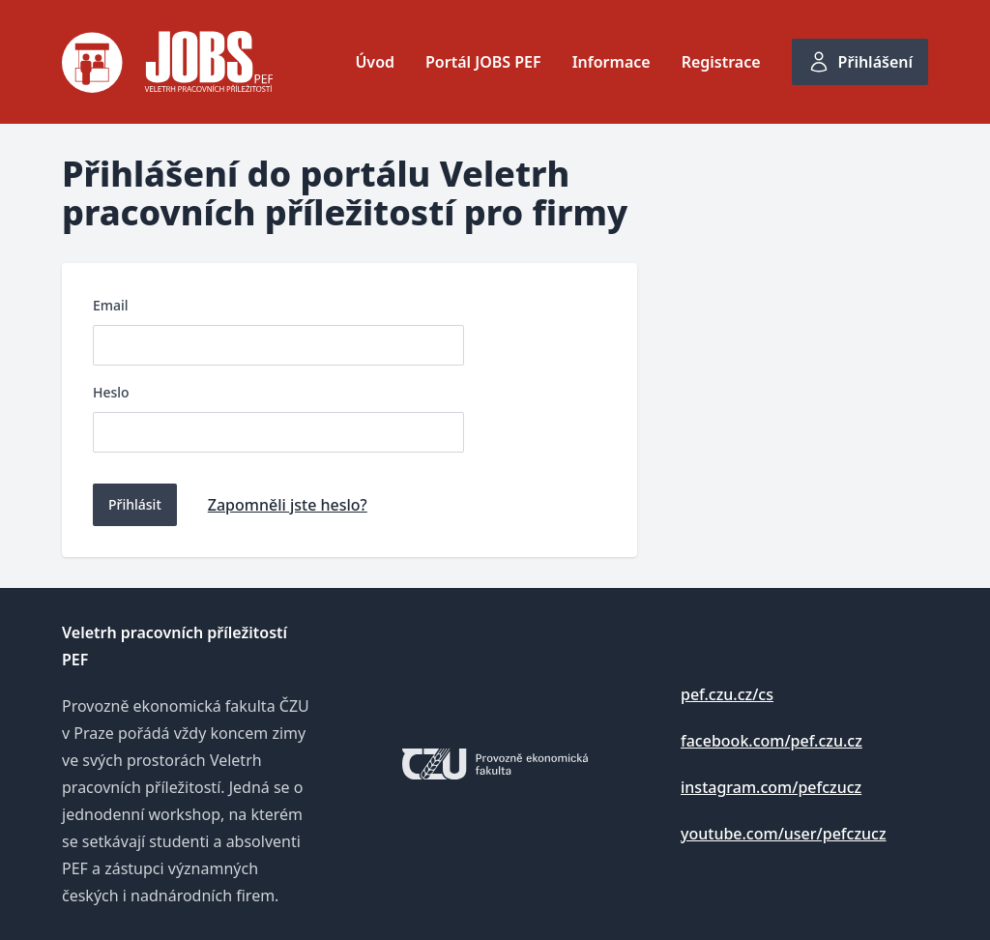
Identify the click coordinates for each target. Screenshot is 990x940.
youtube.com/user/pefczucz (784, 833)
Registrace (721, 62)
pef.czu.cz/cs (727, 694)
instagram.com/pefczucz (771, 787)
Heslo (111, 392)
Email (111, 305)
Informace (611, 62)
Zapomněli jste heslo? (287, 504)
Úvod (374, 62)
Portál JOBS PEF (483, 62)
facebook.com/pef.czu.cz (771, 740)
